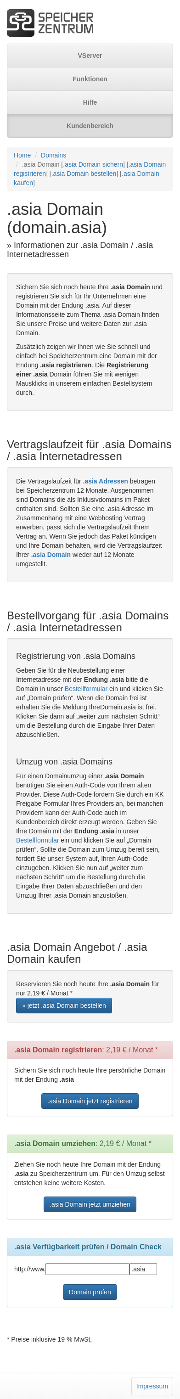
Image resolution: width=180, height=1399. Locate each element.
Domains (53, 155)
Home (22, 155)
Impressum (152, 1386)
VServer (90, 55)
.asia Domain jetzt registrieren (89, 1101)
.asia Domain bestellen (84, 173)
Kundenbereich (90, 125)
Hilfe (90, 102)
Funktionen (90, 79)
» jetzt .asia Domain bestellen (64, 1005)
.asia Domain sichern (93, 164)
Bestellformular (86, 688)
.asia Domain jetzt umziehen (90, 1204)
